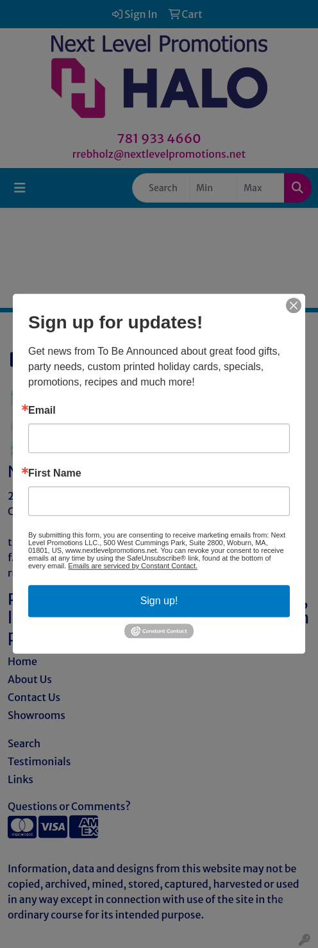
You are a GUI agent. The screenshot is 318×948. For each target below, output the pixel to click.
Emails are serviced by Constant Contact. (132, 566)
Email (42, 410)
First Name (54, 473)
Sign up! (159, 600)
